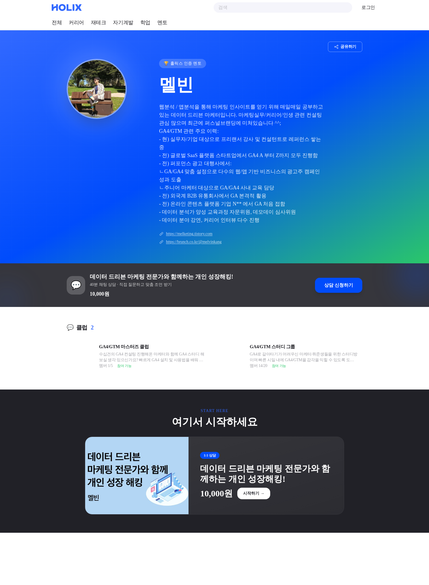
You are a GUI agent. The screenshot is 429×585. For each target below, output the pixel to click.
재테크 (98, 22)
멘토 (162, 22)
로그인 (368, 7)
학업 (145, 22)
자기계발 (123, 22)
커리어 (76, 22)
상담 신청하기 (338, 285)
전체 (57, 22)
